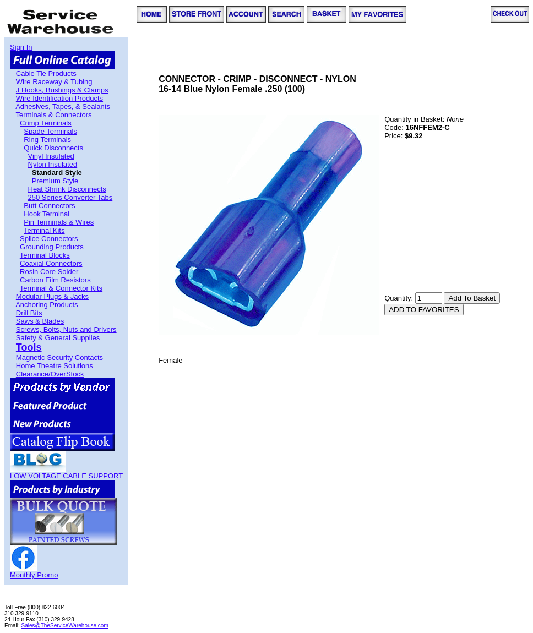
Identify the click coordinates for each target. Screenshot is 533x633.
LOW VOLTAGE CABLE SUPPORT (66, 476)
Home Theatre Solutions (54, 366)
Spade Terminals (50, 131)
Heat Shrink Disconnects (67, 189)
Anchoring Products (46, 305)
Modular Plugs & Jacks (52, 296)
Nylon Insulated (53, 164)
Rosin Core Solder (49, 272)
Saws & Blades (40, 321)
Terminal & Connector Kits (61, 288)
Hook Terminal (46, 214)
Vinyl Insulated (51, 156)
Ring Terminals (47, 139)
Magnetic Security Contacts (59, 357)
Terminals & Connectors (54, 115)
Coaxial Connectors (51, 263)
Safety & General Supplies (58, 338)
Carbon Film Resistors (55, 280)
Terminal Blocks (45, 255)
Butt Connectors (49, 205)
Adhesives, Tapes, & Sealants (62, 106)
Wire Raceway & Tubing (54, 82)
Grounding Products (52, 247)
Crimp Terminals (46, 123)
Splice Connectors (49, 238)
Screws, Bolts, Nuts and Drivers (66, 329)
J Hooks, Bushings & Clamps (62, 90)
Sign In (21, 47)
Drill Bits (29, 313)
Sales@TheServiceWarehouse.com (64, 626)
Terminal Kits (44, 230)
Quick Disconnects (53, 148)
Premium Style (55, 181)
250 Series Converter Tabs (70, 197)
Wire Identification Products (59, 98)
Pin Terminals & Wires (59, 222)
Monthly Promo (34, 575)
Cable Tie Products (46, 73)
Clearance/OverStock (50, 374)
